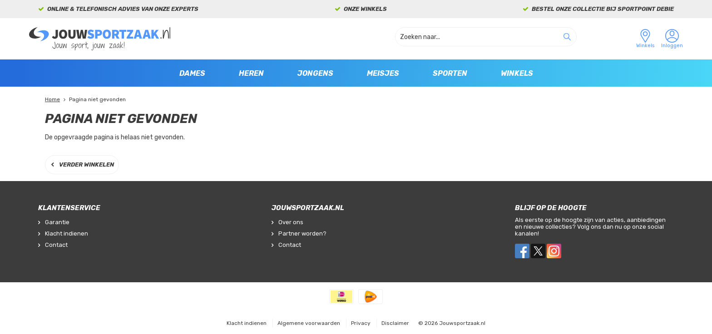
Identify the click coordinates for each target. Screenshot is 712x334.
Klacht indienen (66, 233)
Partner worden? (302, 233)
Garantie (57, 222)
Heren (251, 73)
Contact (56, 244)
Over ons (290, 222)
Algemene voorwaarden (308, 323)
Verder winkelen (86, 164)
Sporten (450, 73)
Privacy (361, 323)
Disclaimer (395, 323)
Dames (192, 73)
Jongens (315, 73)
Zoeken (567, 37)
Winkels (517, 73)
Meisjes (383, 73)
